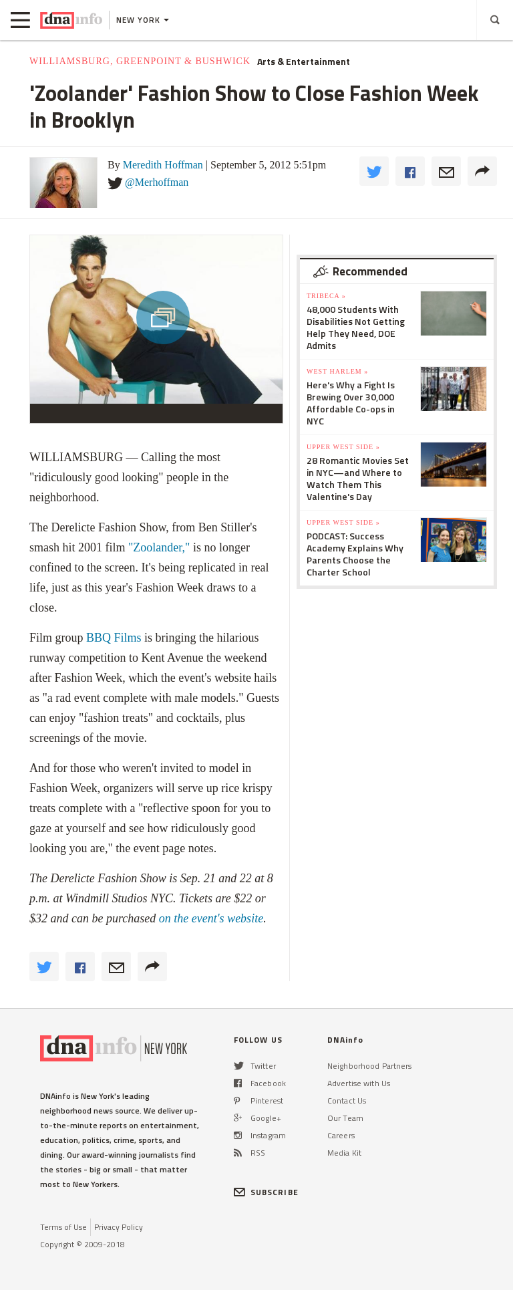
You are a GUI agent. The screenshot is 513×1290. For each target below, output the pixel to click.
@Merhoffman (156, 182)
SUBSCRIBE (266, 1192)
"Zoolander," (159, 547)
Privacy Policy (118, 1226)
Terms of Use (63, 1226)
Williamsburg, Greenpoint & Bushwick (139, 61)
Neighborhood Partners (369, 1065)
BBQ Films (112, 637)
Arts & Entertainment (303, 61)
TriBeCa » (326, 295)
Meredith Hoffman (163, 164)
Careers (341, 1135)
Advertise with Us (358, 1083)
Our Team (345, 1118)
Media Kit (344, 1152)
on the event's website (211, 918)
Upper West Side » (343, 446)
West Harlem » (337, 371)
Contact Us (346, 1100)
